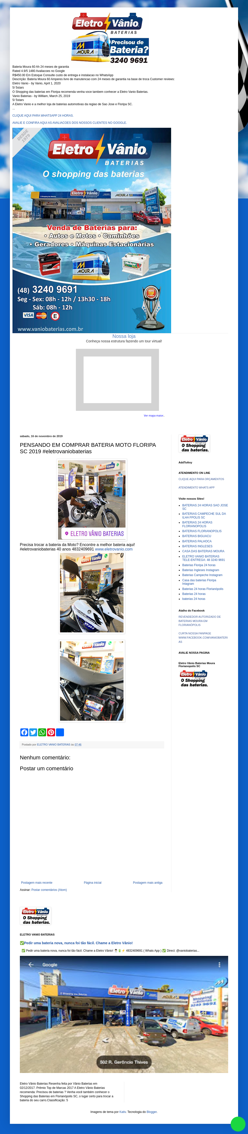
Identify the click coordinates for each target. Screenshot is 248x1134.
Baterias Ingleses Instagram (200, 570)
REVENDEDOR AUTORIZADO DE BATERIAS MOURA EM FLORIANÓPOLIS (200, 621)
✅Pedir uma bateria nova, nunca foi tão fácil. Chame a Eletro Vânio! (76, 943)
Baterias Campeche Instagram (202, 575)
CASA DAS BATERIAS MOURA (203, 551)
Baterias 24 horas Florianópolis (202, 589)
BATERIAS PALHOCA (197, 541)
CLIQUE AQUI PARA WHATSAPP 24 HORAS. (43, 115)
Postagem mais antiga (147, 882)
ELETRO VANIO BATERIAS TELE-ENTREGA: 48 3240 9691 (203, 558)
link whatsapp (238, 1124)
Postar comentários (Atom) (49, 890)
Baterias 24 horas (194, 594)
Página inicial (92, 882)
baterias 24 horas (193, 599)
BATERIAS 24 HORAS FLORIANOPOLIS (197, 524)
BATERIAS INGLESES (197, 546)
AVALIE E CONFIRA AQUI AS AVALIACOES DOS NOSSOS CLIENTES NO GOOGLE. (69, 123)
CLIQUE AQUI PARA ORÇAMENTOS (201, 479)
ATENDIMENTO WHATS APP (197, 487)
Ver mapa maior (153, 415)
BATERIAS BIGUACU (196, 536)
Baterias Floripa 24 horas (199, 565)
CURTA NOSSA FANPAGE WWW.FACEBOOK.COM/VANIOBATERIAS (203, 637)
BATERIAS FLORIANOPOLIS (201, 531)
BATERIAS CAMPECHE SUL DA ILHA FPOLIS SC (204, 515)
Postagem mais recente (36, 882)
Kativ (123, 1112)
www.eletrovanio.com (113, 549)
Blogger (152, 1112)
